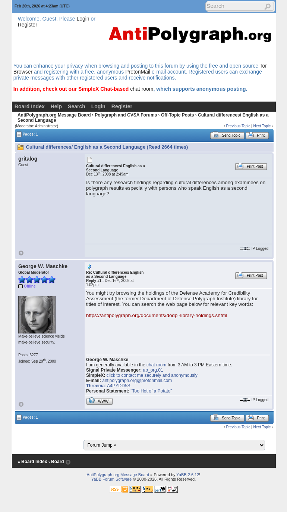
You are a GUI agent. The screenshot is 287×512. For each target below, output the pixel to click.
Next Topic (262, 126)
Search (76, 106)
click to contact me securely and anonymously (152, 375)
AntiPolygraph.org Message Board (54, 115)
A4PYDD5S (118, 385)
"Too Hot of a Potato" (151, 391)
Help (56, 106)
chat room (141, 89)
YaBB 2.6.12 (187, 474)
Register (27, 25)
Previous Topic (238, 126)
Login (82, 19)
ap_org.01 (153, 370)
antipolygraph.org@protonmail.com (137, 380)
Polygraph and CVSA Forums (126, 115)
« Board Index (32, 461)
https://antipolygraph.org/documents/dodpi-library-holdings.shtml (156, 315)
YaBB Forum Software (111, 479)
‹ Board (56, 461)
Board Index (30, 106)
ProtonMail (137, 72)
